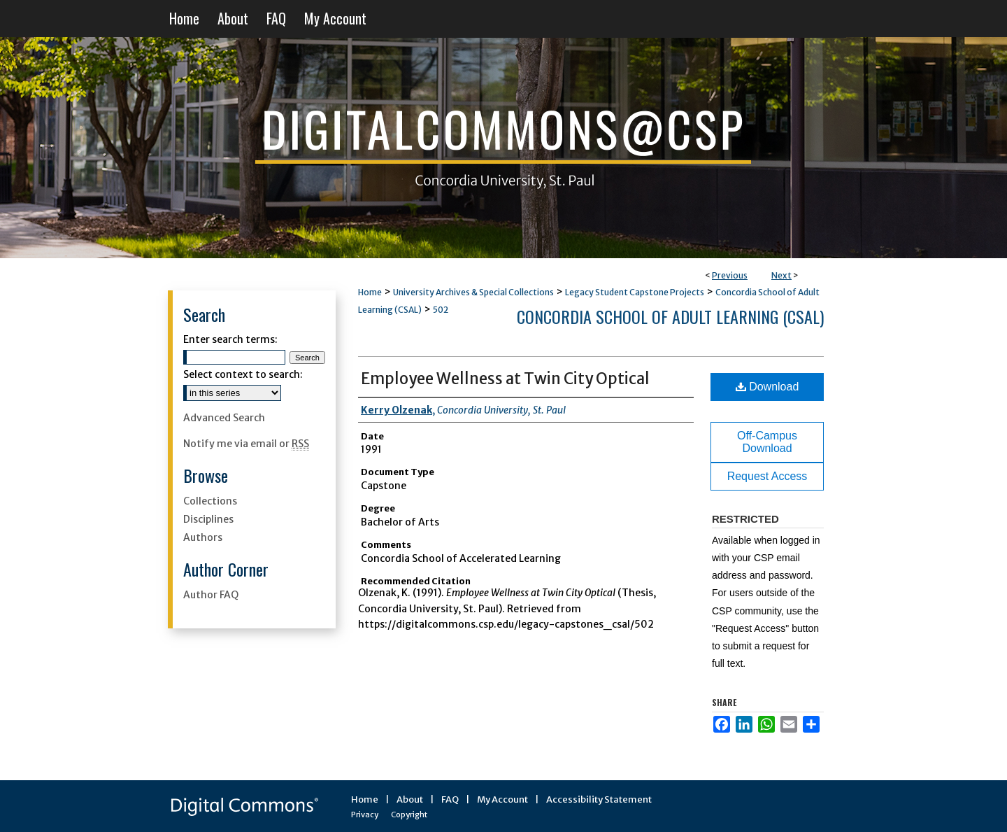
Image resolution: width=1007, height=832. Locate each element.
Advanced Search (224, 417)
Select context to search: (243, 374)
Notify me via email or (246, 443)
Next (781, 275)
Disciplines (208, 519)
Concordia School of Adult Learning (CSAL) (670, 316)
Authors (202, 537)
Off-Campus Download (767, 442)
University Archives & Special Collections (473, 292)
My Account (502, 799)
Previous (730, 275)
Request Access (767, 476)
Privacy (364, 814)
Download (767, 387)
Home (370, 292)
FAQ (450, 799)
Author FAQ (210, 594)
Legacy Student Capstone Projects (634, 292)
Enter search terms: (230, 339)
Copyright (409, 814)
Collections (210, 501)
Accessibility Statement (599, 799)
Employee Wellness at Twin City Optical (505, 378)
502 (440, 309)
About (410, 799)
